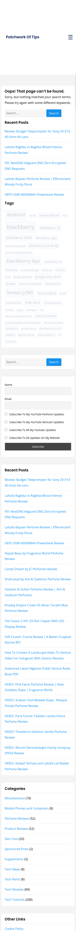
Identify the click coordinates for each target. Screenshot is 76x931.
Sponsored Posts (17, 849)
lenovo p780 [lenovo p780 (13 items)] (19, 292)
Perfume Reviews (17, 818)
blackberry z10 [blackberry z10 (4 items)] (53, 262)
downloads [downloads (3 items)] (47, 270)
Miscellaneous (15, 798)
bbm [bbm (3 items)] (65, 215)
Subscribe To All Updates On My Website (32, 438)
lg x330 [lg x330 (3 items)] (62, 293)
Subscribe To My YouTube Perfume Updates (34, 414)
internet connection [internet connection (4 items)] (30, 284)
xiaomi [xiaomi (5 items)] (10, 335)
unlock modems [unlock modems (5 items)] (45, 316)
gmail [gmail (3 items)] (8, 277)
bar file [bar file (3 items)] (33, 215)
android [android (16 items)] (16, 214)
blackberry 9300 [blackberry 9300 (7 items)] (19, 237)
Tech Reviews (14, 889)
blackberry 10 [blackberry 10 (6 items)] (50, 228)
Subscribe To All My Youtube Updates (30, 430)
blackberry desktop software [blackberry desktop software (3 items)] (19, 252)
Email (8, 399)
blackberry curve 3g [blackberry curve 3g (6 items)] (43, 245)
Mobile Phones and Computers (27, 808)
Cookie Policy (14, 929)
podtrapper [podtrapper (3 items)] (31, 310)
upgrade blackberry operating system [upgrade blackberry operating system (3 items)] (23, 322)
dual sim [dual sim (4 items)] (60, 270)
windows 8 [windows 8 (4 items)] (12, 328)
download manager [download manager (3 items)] (30, 270)
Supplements (14, 859)
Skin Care (11, 839)
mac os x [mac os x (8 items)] (32, 302)
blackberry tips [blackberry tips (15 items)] (23, 261)
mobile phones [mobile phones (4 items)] (52, 303)
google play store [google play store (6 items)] (48, 276)
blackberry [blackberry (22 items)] (20, 227)
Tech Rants (12, 879)
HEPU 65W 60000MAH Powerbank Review (34, 194)
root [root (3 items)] (42, 310)
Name (8, 385)
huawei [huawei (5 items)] (11, 284)
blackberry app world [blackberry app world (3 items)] (16, 246)
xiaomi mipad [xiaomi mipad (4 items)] (26, 335)
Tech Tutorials (15, 899)
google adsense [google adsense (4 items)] (23, 277)
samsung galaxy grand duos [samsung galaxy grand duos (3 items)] (19, 316)
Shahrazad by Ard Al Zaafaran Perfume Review (38, 579)
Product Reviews (16, 829)
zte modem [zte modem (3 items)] (11, 341)
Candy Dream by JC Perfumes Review (31, 569)
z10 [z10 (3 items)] (59, 335)
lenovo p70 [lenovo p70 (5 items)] (52, 284)
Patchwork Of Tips (22, 37)
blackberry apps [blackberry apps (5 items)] (46, 238)
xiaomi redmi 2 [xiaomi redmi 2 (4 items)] (46, 335)
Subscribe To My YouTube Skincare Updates (34, 422)
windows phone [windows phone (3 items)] (28, 328)
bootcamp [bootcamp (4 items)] (12, 270)
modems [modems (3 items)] (10, 310)
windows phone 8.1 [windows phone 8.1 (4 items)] (50, 328)
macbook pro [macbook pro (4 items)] (13, 303)
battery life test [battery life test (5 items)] (49, 215)
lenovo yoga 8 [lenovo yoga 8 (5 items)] (47, 293)
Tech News (12, 869)
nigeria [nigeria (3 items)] (20, 310)
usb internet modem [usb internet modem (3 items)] (53, 322)
